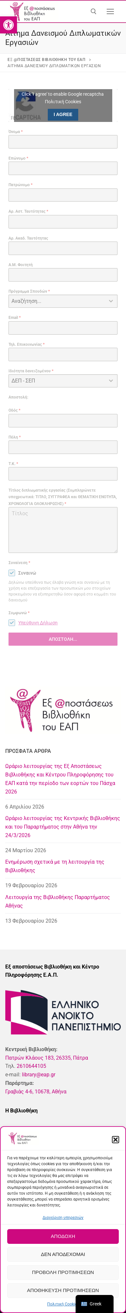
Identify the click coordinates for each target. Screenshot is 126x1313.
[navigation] (95, 1304)
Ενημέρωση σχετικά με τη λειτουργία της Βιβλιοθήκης (54, 866)
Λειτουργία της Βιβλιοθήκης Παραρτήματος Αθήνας (57, 901)
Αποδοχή (63, 1236)
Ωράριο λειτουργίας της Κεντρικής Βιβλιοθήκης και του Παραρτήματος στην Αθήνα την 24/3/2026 (62, 826)
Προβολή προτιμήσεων (63, 1272)
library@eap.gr (38, 1074)
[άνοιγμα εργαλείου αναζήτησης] (94, 11)
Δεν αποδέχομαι (63, 1254)
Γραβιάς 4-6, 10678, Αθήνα (35, 1091)
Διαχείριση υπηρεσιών (63, 1217)
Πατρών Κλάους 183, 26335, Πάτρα (46, 1058)
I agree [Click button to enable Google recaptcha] (63, 114)
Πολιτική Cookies (63, 1304)
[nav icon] (110, 11)
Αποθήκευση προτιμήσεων (63, 1290)
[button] (8, 24)
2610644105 (31, 1066)
